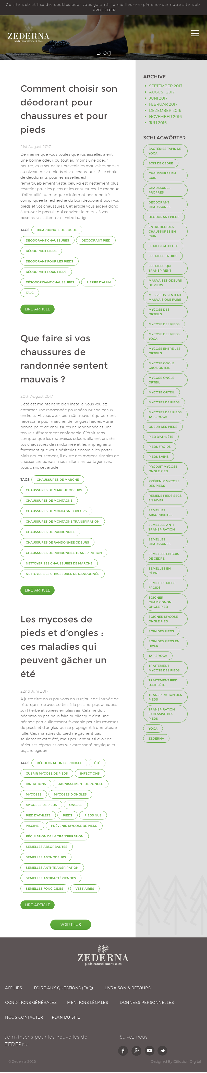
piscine (32, 826)
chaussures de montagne (49, 501)
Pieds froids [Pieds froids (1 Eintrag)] (160, 448)
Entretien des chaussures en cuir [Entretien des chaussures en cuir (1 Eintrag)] (162, 232)
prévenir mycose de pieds (74, 826)
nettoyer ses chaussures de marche (59, 564)
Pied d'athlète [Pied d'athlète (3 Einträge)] (161, 438)
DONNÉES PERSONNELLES (147, 1003)
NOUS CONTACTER (24, 1018)
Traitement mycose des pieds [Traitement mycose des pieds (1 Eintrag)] (164, 669)
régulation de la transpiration (54, 837)
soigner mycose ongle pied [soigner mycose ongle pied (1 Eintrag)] (163, 620)
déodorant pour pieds (46, 273)
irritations (36, 785)
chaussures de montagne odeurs (56, 512)
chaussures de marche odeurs (54, 491)
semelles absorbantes (46, 847)
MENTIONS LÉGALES (87, 1003)
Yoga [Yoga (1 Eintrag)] (153, 729)
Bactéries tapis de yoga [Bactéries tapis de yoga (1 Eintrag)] (165, 152)
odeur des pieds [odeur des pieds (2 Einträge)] (163, 428)
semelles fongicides (44, 889)
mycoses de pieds (41, 805)
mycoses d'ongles (70, 795)
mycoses (34, 795)
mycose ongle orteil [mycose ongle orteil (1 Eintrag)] (161, 381)
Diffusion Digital (187, 1062)
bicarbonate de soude (57, 231)
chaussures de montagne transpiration (63, 522)
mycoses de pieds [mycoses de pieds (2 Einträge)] (164, 403)
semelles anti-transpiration (52, 868)
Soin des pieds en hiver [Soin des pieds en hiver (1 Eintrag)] (164, 644)
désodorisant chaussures (50, 283)
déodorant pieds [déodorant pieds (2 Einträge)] (164, 218)
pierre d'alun (99, 283)
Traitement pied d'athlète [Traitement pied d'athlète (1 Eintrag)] (163, 683)
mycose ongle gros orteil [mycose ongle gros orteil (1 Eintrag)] (161, 366)
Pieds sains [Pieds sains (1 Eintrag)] (159, 458)
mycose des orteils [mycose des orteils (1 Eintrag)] (159, 313)
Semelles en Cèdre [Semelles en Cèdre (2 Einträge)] (160, 572)
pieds (67, 816)
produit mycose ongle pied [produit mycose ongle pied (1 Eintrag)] (163, 470)
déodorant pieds (41, 252)
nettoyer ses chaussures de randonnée (62, 575)
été (97, 764)
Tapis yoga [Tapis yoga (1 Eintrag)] (158, 657)
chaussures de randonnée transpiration (64, 554)
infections (90, 774)
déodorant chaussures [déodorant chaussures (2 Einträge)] (160, 205)
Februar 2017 (163, 105)
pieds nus (93, 816)
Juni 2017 (158, 99)
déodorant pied (95, 241)
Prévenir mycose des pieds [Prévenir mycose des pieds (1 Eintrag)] (164, 484)
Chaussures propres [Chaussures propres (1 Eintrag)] (160, 191)
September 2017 (165, 87)
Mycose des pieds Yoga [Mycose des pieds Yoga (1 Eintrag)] (164, 337)
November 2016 (165, 117)
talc (30, 294)
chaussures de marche (58, 481)
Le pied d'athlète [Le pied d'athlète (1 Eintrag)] (163, 247)
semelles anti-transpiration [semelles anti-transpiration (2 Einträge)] (162, 528)
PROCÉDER (104, 10)
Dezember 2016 (165, 111)
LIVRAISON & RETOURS (128, 988)
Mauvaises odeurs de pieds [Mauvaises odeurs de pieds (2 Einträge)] (165, 284)
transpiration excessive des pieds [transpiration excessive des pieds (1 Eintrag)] (162, 714)
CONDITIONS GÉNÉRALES (31, 1003)
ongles (75, 805)
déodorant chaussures (47, 241)
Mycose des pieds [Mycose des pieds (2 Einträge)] (164, 325)
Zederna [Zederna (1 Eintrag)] (156, 739)
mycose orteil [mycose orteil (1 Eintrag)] (162, 393)
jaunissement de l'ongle (80, 785)
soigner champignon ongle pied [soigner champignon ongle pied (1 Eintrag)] (160, 603)
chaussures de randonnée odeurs (57, 543)
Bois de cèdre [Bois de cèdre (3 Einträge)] (161, 164)
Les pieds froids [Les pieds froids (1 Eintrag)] (163, 257)
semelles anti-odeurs (46, 858)
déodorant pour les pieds (49, 262)
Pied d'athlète (38, 816)
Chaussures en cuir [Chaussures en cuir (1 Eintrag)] (162, 176)
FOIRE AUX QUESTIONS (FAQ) (63, 988)
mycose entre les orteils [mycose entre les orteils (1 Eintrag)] (164, 352)
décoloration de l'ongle (59, 764)
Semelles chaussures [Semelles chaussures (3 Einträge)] (160, 542)
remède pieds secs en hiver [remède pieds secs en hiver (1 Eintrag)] (165, 499)
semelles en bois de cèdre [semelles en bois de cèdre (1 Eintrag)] (164, 557)
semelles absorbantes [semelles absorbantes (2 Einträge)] (161, 513)
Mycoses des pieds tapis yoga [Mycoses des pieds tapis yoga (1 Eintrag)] (165, 415)
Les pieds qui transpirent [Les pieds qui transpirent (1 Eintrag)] (160, 269)
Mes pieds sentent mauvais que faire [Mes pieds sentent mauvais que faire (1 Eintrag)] (165, 298)
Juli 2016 (158, 123)
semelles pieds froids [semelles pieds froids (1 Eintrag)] (162, 586)
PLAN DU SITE (66, 1018)
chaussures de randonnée (50, 533)
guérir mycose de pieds (47, 774)
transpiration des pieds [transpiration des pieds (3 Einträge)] (165, 698)
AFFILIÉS (13, 988)
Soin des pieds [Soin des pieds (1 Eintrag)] (161, 632)
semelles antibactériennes (51, 879)
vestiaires (85, 889)
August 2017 (162, 93)
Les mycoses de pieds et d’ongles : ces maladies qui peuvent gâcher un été (63, 647)
